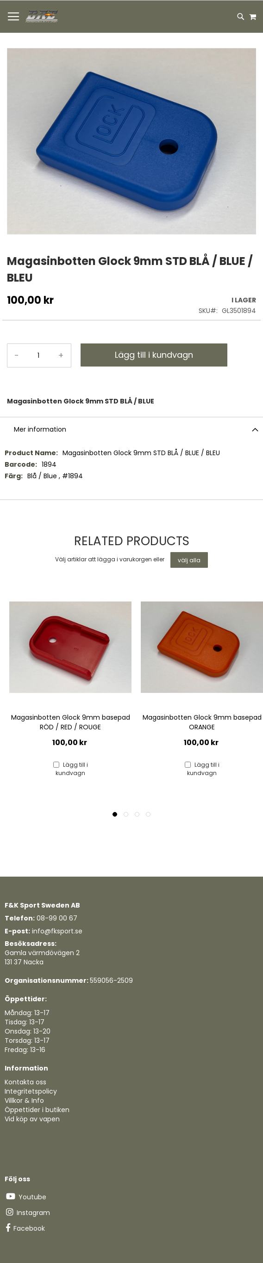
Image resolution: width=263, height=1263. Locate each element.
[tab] (131, 429)
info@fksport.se (57, 931)
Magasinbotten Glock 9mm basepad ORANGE (202, 722)
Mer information (40, 429)
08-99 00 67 (57, 918)
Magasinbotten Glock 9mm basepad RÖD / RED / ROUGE (70, 722)
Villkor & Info (24, 1100)
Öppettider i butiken (37, 1109)
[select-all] (189, 560)
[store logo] (42, 16)
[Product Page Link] (70, 648)
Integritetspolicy (31, 1091)
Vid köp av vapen (32, 1119)
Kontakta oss (25, 1082)
